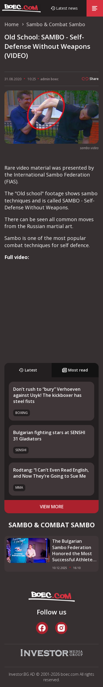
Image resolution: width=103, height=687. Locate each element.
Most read (75, 370)
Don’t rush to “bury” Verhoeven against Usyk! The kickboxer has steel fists (47, 395)
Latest (28, 370)
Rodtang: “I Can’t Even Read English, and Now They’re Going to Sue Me (51, 473)
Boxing (21, 412)
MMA (19, 487)
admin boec (49, 79)
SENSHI (20, 450)
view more (51, 507)
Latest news (67, 8)
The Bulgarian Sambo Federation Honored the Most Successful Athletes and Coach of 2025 (73, 550)
